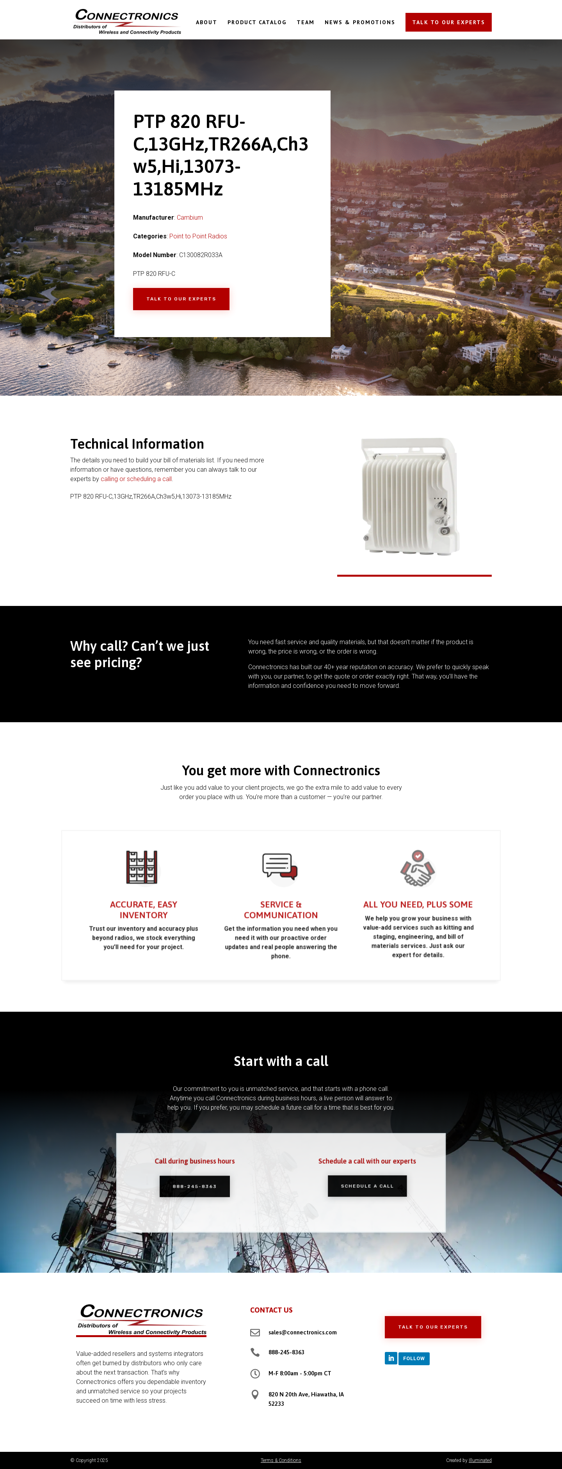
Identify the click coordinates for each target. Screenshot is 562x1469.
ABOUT (206, 23)
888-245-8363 (286, 1352)
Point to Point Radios (198, 236)
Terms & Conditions (281, 1460)
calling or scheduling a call (136, 479)
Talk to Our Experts (181, 299)
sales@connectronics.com (303, 1332)
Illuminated (480, 1460)
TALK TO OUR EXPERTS (448, 22)
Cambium (190, 217)
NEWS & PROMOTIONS (360, 23)
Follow (414, 1358)
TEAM (306, 23)
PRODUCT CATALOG (257, 23)
